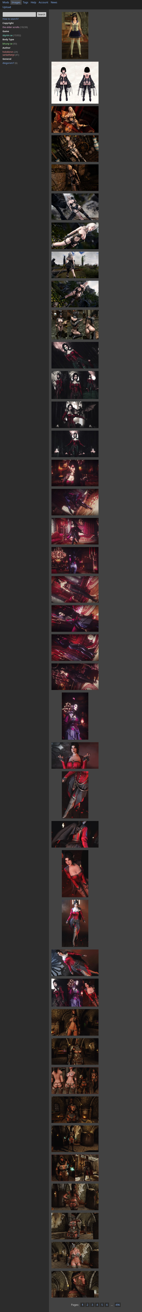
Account (43, 2)
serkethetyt (11, 54)
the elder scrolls (15, 27)
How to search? (11, 18)
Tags (25, 2)
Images (16, 2)
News (54, 2)
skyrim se (12, 35)
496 (117, 1304)
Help (33, 2)
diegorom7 (10, 62)
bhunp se (10, 43)
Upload (7, 7)
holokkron (10, 51)
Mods (6, 2)
